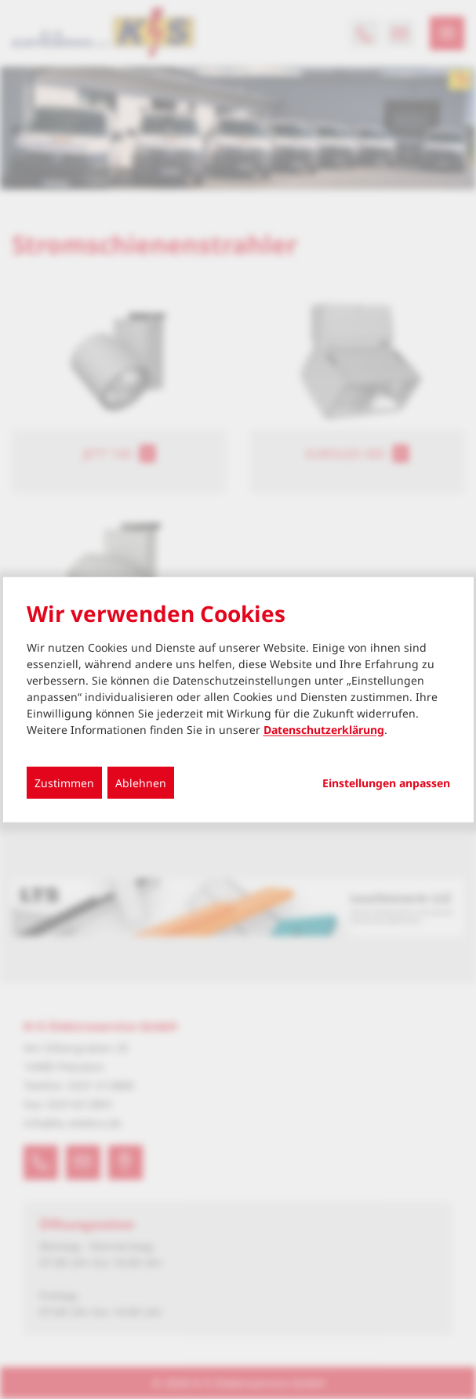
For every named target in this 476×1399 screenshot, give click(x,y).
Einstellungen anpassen (386, 782)
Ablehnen (140, 782)
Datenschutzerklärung (323, 728)
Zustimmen (64, 782)
